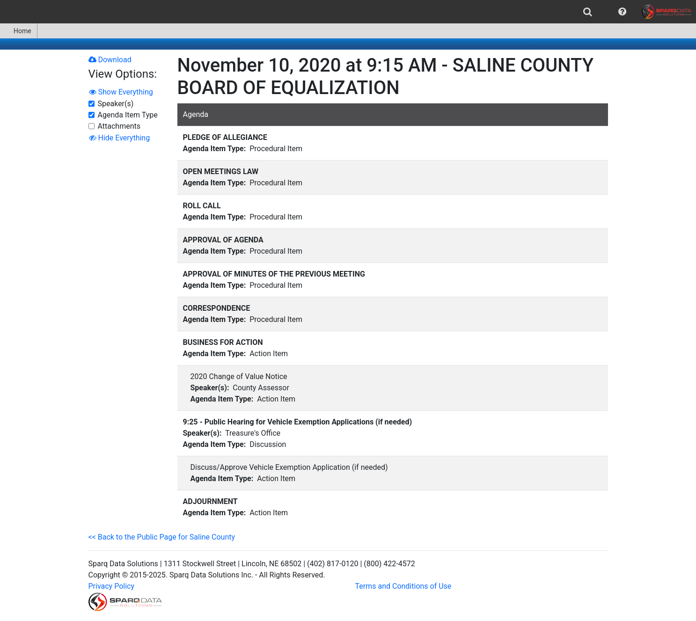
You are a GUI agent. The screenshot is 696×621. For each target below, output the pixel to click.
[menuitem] (587, 11)
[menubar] (348, 11)
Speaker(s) (116, 103)
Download (110, 59)
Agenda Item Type (128, 114)
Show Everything (121, 92)
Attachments (119, 126)
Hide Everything (119, 137)
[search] (587, 11)
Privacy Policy (111, 586)
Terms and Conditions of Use (403, 586)
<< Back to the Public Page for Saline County (161, 537)
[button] (622, 11)
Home (18, 31)
